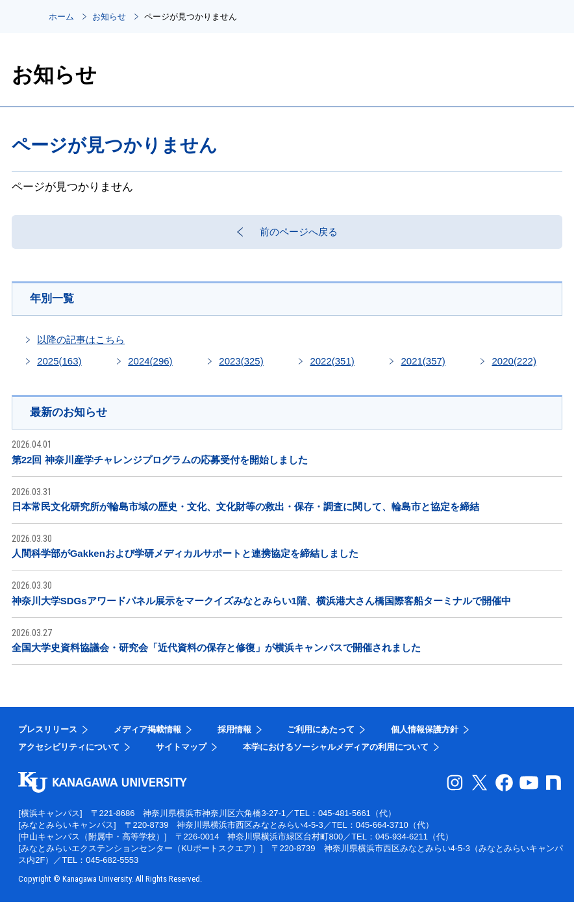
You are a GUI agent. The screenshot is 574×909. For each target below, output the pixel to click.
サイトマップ (181, 754)
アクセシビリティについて (68, 754)
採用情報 (234, 736)
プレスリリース (47, 736)
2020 (514, 367)
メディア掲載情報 (147, 736)
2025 (59, 367)
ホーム (61, 16)
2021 (423, 367)
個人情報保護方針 (424, 736)
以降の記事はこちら (81, 346)
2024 (150, 367)
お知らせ (109, 16)
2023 (241, 367)
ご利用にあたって (321, 736)
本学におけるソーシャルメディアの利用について (336, 754)
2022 (332, 367)
